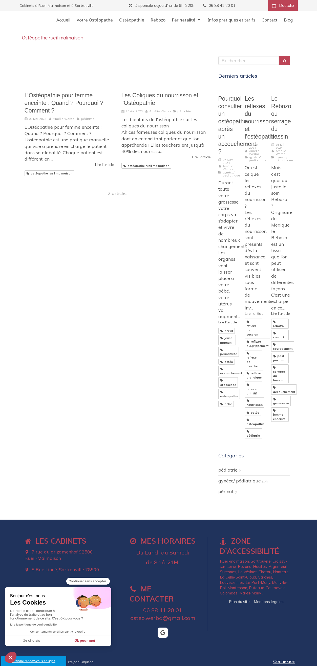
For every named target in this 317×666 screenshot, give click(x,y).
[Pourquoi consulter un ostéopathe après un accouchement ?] (227, 89)
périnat (226, 491)
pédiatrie (228, 470)
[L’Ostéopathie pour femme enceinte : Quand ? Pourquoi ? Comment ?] (69, 71)
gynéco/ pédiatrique (239, 481)
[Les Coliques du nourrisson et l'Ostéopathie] (166, 71)
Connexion (284, 661)
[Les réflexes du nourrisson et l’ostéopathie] (254, 89)
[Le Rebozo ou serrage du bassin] (280, 89)
